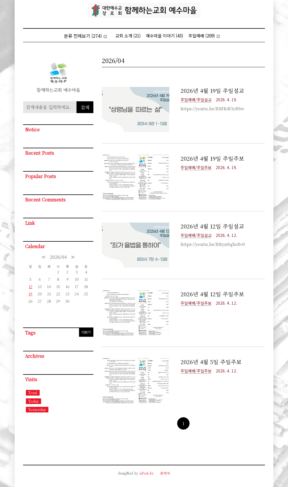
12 (30, 286)
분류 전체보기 (85, 36)
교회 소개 (128, 35)
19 (30, 294)
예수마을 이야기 (164, 35)
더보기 (86, 332)
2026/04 (58, 257)
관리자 (165, 473)
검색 (85, 107)
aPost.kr (147, 473)
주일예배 (204, 35)
